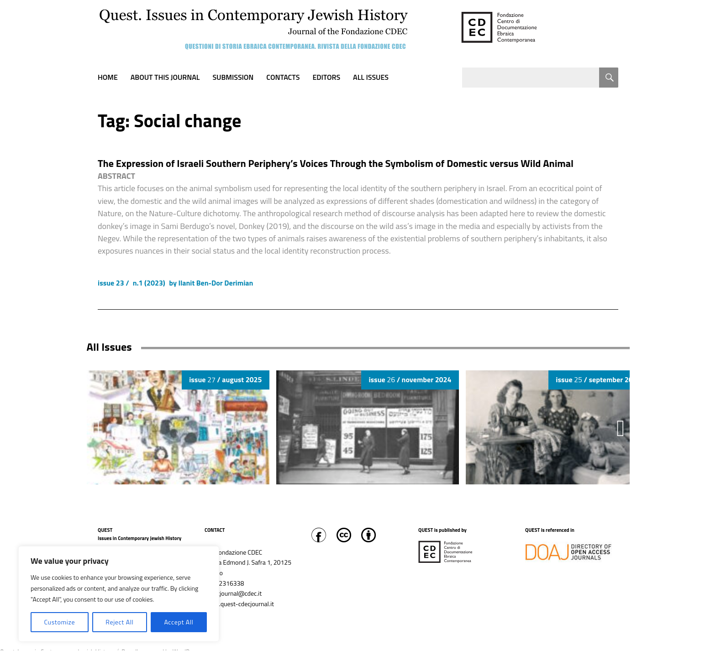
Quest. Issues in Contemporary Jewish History (56, 651)
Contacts (283, 77)
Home (108, 77)
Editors (326, 77)
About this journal (165, 77)
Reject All (119, 622)
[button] (620, 428)
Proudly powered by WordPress (160, 651)
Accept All (178, 622)
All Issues (371, 77)
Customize (59, 622)
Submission (232, 77)
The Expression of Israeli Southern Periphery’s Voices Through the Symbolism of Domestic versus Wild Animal (336, 163)
